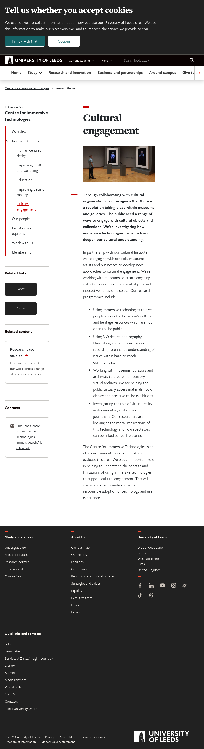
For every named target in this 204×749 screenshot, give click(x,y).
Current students (81, 60)
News (21, 288)
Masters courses (16, 554)
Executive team (81, 597)
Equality (76, 590)
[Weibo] (184, 586)
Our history (79, 554)
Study (35, 72)
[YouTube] (162, 586)
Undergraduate (15, 547)
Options (64, 41)
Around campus (162, 72)
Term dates (12, 651)
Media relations (15, 679)
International (14, 569)
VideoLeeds (13, 687)
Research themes (25, 141)
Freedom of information (20, 742)
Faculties (77, 561)
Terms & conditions (92, 737)
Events (75, 612)
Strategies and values (86, 583)
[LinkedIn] (151, 586)
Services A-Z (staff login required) (29, 658)
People (21, 308)
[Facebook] (140, 586)
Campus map (80, 547)
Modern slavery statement (58, 742)
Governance (79, 569)
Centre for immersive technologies (27, 88)
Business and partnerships (120, 72)
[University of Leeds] (166, 737)
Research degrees (17, 561)
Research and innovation (70, 72)
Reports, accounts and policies (93, 576)
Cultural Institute (134, 252)
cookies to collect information (41, 22)
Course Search (15, 576)
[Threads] (151, 596)
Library (10, 665)
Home (16, 72)
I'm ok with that (25, 41)
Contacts (11, 701)
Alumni (10, 672)
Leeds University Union (21, 708)
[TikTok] (140, 596)
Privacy (49, 737)
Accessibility (67, 737)
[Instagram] (173, 586)
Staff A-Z (11, 694)
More (107, 60)
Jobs (8, 644)
